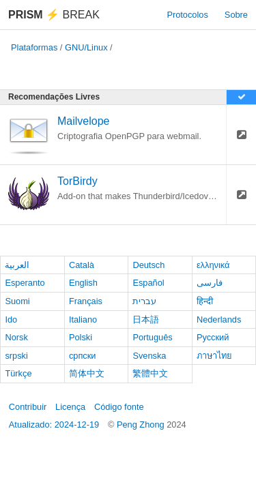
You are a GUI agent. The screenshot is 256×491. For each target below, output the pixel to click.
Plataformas (34, 47)
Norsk (16, 337)
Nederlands (219, 319)
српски (82, 356)
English (83, 283)
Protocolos (187, 15)
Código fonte (119, 407)
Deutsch (148, 265)
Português (152, 337)
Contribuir (27, 407)
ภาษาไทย (214, 356)
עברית (144, 301)
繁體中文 (150, 373)
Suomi (17, 301)
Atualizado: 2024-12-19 (54, 424)
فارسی (210, 283)
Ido (11, 319)
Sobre (236, 15)
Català (81, 265)
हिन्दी (205, 301)
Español (148, 283)
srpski (16, 356)
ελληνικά (213, 265)
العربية (17, 265)
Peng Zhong (142, 424)
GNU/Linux (86, 47)
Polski (80, 337)
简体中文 (86, 373)
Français (85, 301)
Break (54, 14)
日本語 (145, 319)
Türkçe (18, 373)
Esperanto (24, 283)
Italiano (83, 319)
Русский (213, 337)
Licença (70, 407)
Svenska (149, 356)
